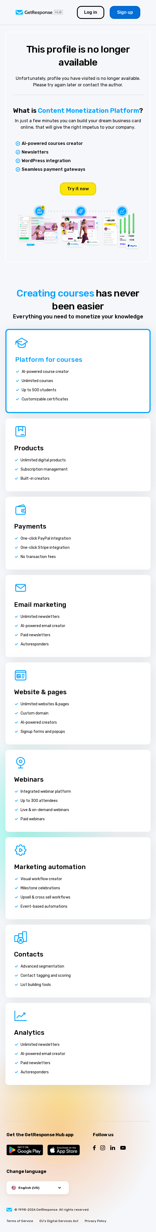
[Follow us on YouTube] (123, 1148)
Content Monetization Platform (88, 110)
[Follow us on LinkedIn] (112, 1148)
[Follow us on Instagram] (102, 1148)
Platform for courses (48, 359)
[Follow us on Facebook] (94, 1148)
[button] (37, 1187)
